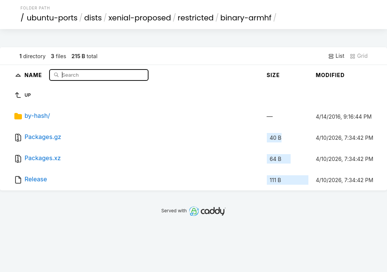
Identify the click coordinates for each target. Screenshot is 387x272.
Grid (359, 56)
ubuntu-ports (52, 17)
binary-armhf (245, 17)
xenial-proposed (139, 17)
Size (273, 75)
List (336, 56)
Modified (330, 75)
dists (93, 17)
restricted (196, 17)
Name (34, 74)
